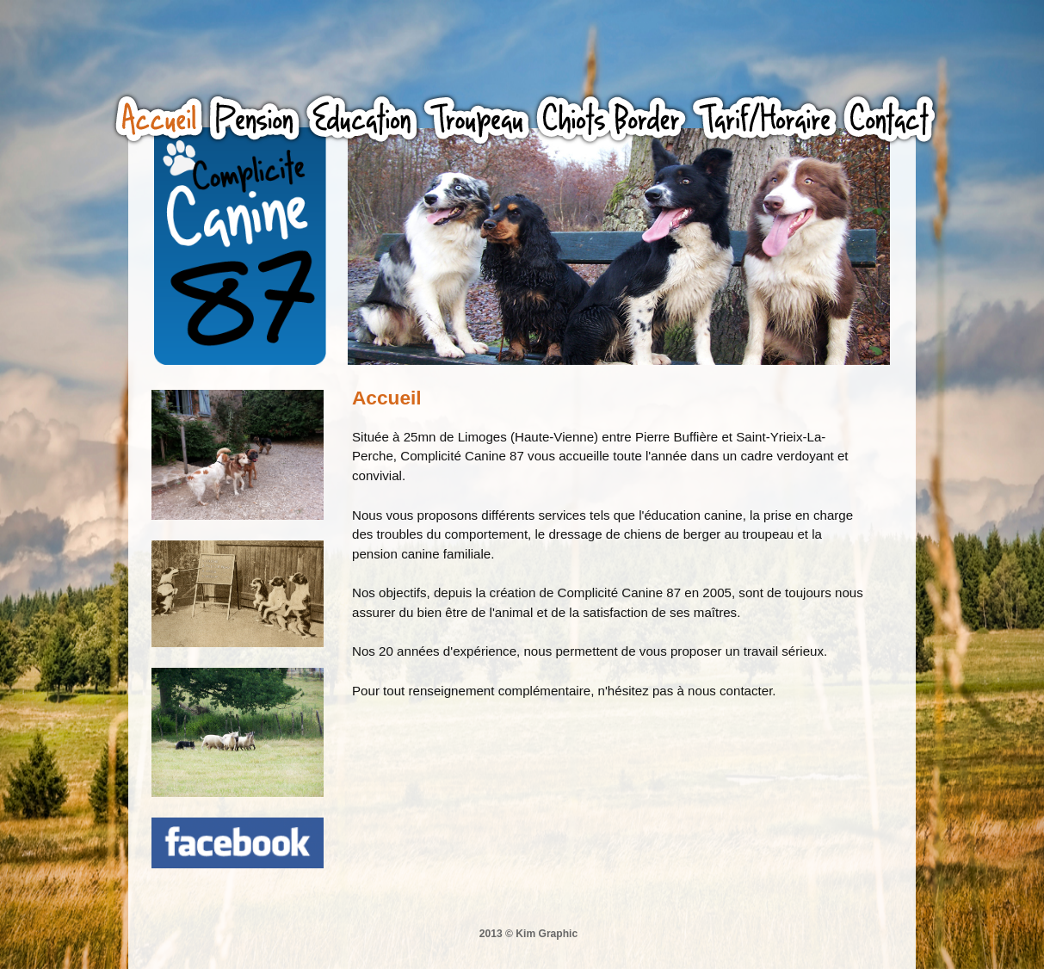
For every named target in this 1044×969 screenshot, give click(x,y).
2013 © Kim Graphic (528, 934)
